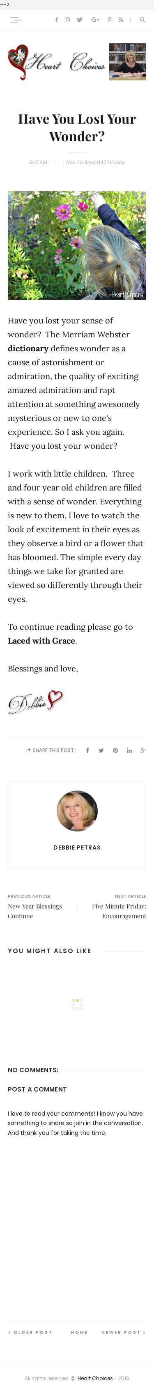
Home (79, 1332)
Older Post (33, 1332)
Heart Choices (95, 1378)
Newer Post (121, 1332)
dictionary (29, 348)
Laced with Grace (41, 641)
